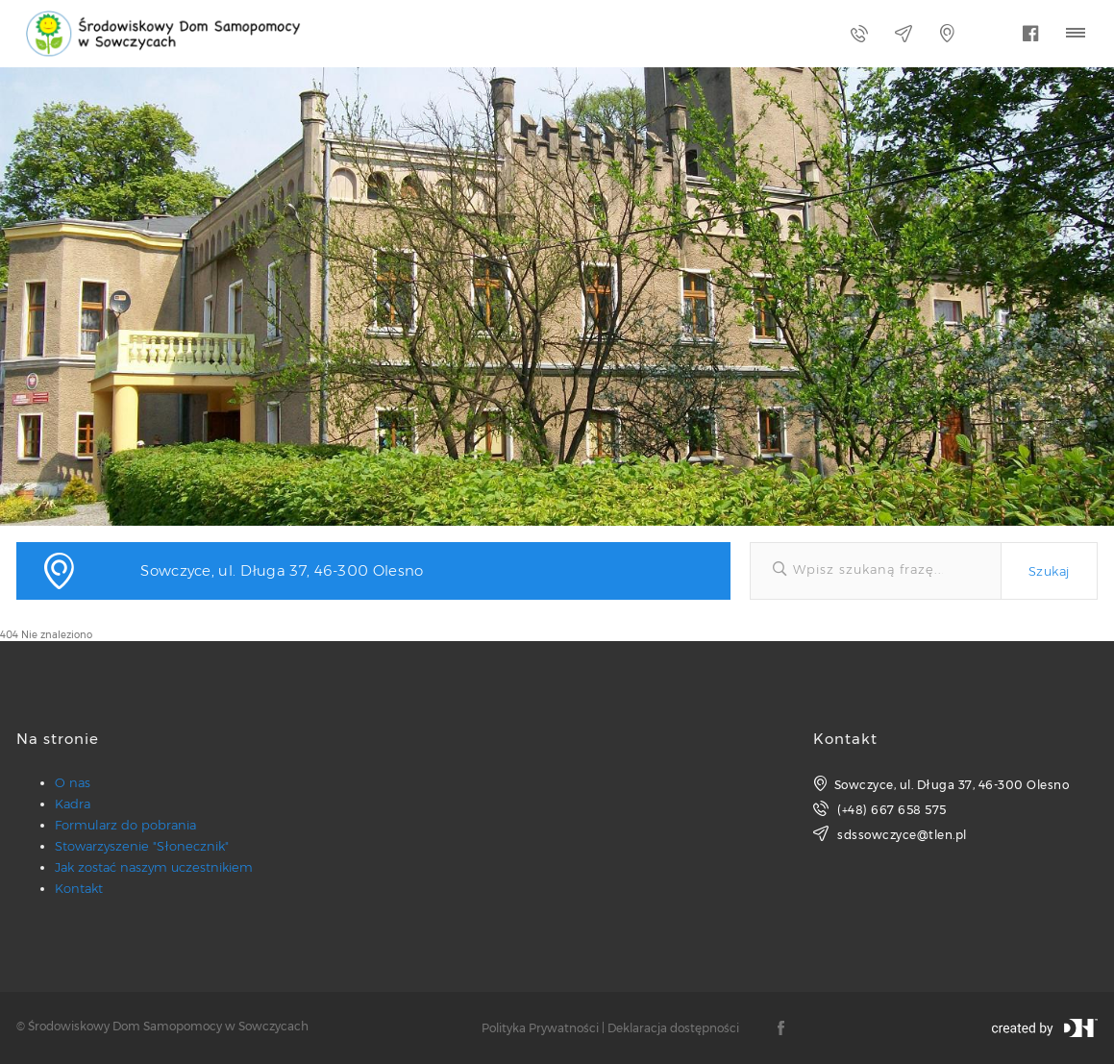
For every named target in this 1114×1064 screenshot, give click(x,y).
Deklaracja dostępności (673, 1028)
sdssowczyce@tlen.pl (890, 834)
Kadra (72, 803)
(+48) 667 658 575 (880, 809)
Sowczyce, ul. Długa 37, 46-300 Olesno (941, 784)
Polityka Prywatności (540, 1028)
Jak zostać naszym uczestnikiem (154, 867)
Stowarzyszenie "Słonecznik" (142, 846)
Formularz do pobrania (125, 824)
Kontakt (79, 888)
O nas (72, 782)
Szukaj (1049, 571)
